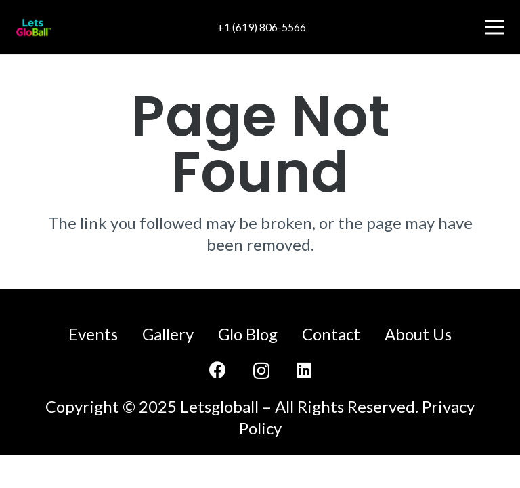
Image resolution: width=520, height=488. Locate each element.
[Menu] (494, 27)
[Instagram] (261, 370)
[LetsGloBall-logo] (33, 27)
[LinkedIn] (304, 369)
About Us (418, 334)
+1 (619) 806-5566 (261, 26)
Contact (331, 334)
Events (93, 334)
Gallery (168, 334)
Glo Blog (248, 334)
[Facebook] (217, 369)
